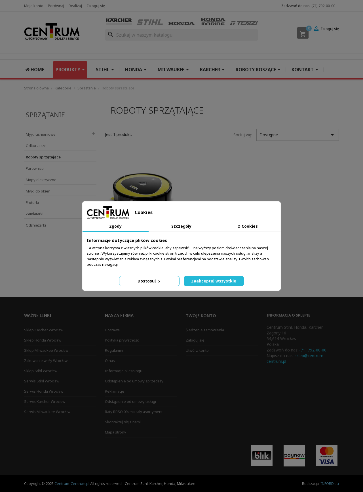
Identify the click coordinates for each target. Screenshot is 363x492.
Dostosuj (149, 281)
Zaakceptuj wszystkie (213, 281)
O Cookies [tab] (247, 226)
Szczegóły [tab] (181, 226)
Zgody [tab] (115, 226)
